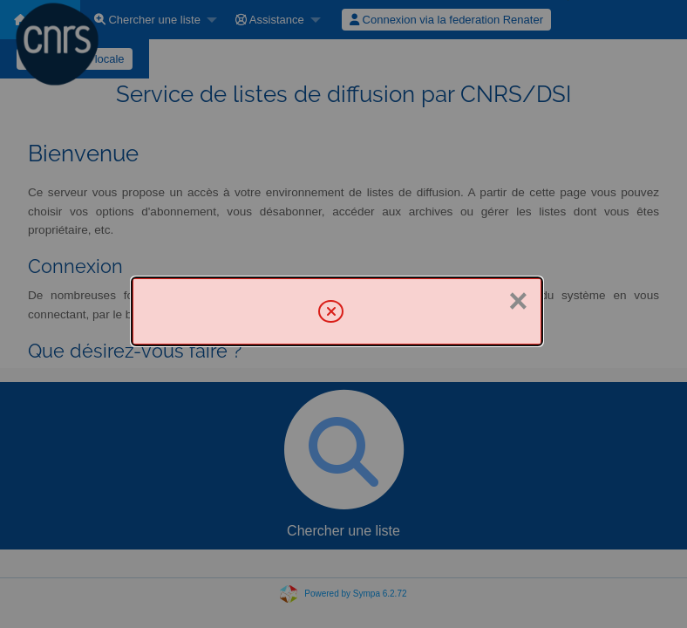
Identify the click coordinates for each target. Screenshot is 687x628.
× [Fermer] (517, 300)
